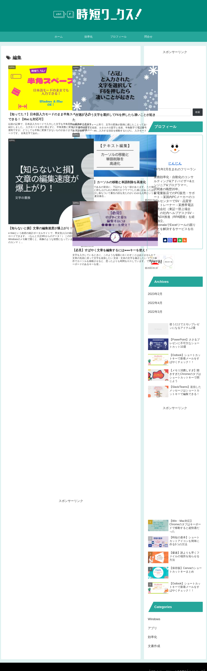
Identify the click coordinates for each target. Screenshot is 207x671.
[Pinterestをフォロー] (175, 240)
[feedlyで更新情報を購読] (180, 240)
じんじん (175, 163)
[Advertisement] (70, 287)
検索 (150, 105)
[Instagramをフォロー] (170, 240)
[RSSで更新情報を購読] (184, 240)
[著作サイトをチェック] (165, 240)
